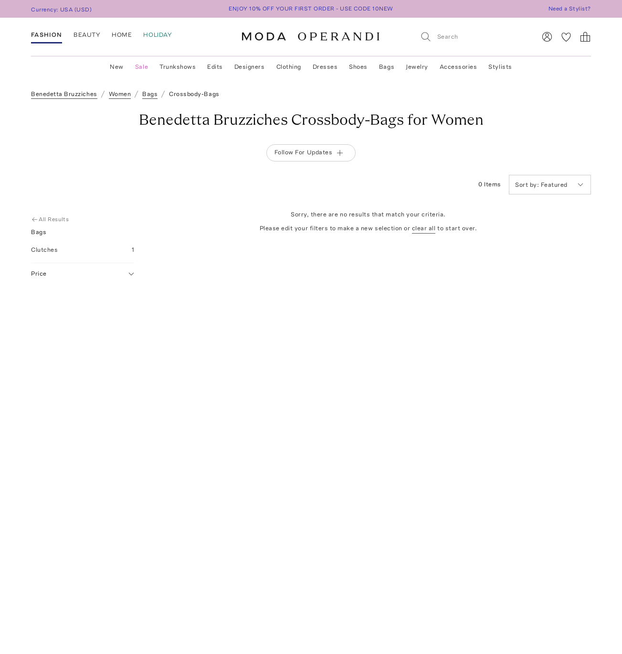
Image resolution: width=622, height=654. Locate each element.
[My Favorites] (566, 37)
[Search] (474, 36)
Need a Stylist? (569, 8)
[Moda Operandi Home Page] (311, 37)
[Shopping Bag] (585, 37)
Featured (549, 184)
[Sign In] (547, 37)
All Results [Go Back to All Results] (51, 219)
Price (82, 274)
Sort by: (528, 184)
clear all (424, 228)
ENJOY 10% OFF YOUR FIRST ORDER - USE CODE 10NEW (311, 8)
